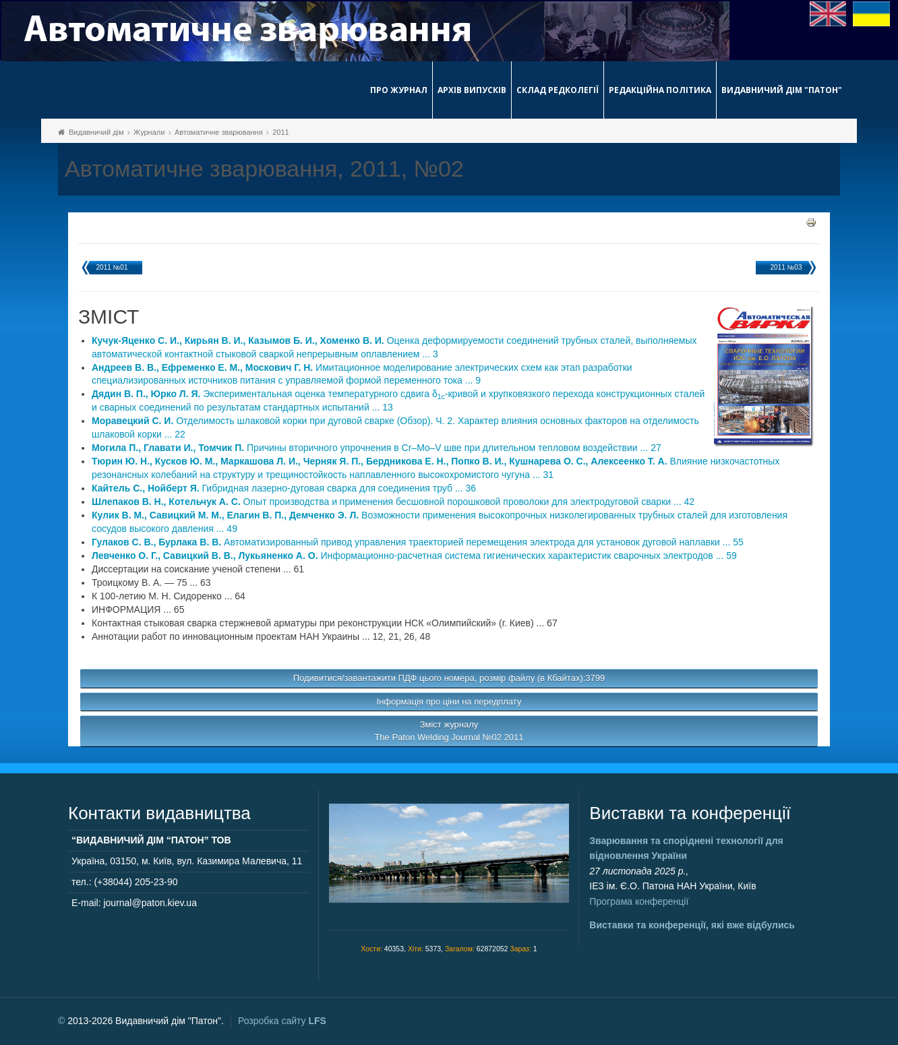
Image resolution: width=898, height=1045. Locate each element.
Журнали (148, 132)
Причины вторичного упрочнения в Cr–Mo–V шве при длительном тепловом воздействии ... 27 (376, 447)
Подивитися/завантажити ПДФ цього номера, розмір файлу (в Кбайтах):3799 (449, 678)
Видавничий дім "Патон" (781, 90)
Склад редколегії (557, 90)
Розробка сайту (282, 1020)
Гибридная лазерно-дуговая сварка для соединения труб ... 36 (284, 488)
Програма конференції (638, 901)
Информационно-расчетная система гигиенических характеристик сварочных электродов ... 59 (414, 555)
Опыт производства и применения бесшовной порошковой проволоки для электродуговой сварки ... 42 (393, 501)
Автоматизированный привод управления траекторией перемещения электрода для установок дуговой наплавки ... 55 (418, 542)
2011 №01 (112, 267)
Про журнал (398, 90)
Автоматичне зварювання (219, 132)
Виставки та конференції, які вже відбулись (692, 925)
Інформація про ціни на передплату (449, 701)
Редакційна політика (660, 90)
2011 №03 (786, 267)
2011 (280, 132)
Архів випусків (472, 90)
